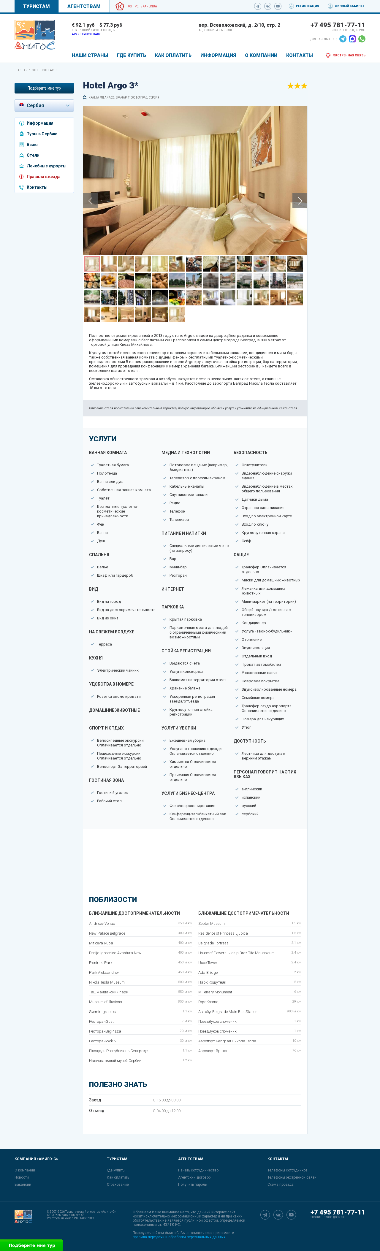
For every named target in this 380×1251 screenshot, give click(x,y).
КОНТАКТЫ (299, 55)
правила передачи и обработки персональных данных (179, 1237)
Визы (32, 144)
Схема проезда (280, 1184)
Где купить (115, 1170)
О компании (25, 1170)
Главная (21, 70)
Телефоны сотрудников (287, 1170)
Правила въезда (44, 176)
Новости (22, 1177)
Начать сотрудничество (198, 1170)
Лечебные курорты (46, 166)
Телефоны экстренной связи (291, 1177)
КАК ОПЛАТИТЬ (173, 55)
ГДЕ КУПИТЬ (131, 55)
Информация (40, 123)
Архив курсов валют (87, 34)
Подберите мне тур (44, 88)
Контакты (37, 187)
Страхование (118, 1184)
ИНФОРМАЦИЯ (218, 55)
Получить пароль (192, 1184)
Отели (33, 155)
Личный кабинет (349, 6)
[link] (35, 35)
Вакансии (23, 1184)
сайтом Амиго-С (165, 1233)
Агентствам (84, 6)
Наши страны (90, 55)
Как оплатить (118, 1177)
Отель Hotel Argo (45, 70)
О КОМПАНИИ (261, 55)
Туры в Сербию (42, 133)
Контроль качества (142, 6)
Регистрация (307, 6)
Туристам (36, 6)
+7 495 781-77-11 (338, 25)
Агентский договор (194, 1177)
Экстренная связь (349, 55)
